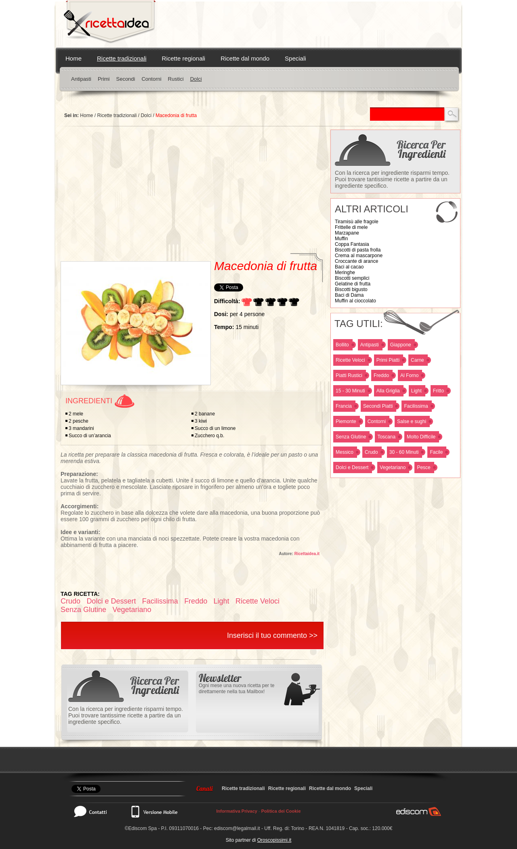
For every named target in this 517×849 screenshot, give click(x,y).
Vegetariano (393, 467)
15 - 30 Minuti (350, 391)
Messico (344, 452)
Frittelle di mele (351, 227)
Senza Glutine (351, 437)
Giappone (400, 345)
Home (73, 58)
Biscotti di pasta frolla (357, 250)
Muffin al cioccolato (355, 301)
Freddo (381, 375)
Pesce (423, 467)
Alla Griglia (388, 391)
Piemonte (346, 421)
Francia (344, 406)
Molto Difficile (421, 437)
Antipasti (81, 79)
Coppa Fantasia (352, 244)
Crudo (371, 452)
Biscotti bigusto (351, 289)
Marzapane (347, 233)
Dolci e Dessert (352, 467)
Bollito (342, 345)
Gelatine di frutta (352, 284)
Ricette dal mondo (245, 58)
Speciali (295, 58)
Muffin (341, 238)
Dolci (196, 79)
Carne (417, 360)
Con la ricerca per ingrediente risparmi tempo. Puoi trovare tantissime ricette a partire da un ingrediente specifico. (392, 179)
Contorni (151, 79)
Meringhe (345, 272)
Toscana (386, 437)
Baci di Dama (349, 295)
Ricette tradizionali (122, 58)
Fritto (438, 391)
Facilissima (416, 406)
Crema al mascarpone (358, 255)
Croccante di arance (356, 261)
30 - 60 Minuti (404, 452)
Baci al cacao (349, 267)
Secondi (125, 79)
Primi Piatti (387, 360)
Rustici (176, 79)
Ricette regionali (184, 58)
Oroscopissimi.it (274, 840)
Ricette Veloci (350, 360)
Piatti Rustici (349, 375)
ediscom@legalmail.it (237, 828)
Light (416, 391)
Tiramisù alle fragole (356, 221)
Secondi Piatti (378, 406)
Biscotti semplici (352, 278)
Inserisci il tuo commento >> (272, 635)
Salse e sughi (411, 421)
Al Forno (409, 375)
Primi (104, 79)
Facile (436, 452)
